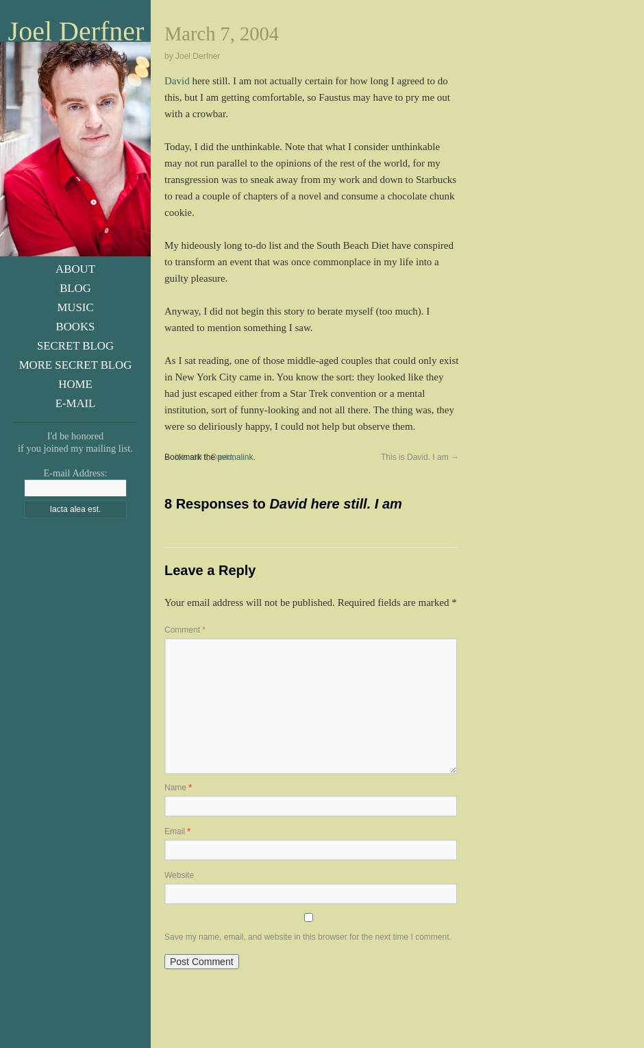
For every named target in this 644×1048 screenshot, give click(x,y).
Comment (185, 630)
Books (75, 326)
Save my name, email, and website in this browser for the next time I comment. (307, 937)
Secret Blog (75, 345)
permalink (235, 457)
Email (177, 831)
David (177, 80)
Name (178, 787)
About (75, 269)
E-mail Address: (75, 472)
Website (179, 875)
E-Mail (75, 403)
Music (75, 307)
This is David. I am (420, 457)
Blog (75, 288)
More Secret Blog (75, 364)
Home (75, 384)
